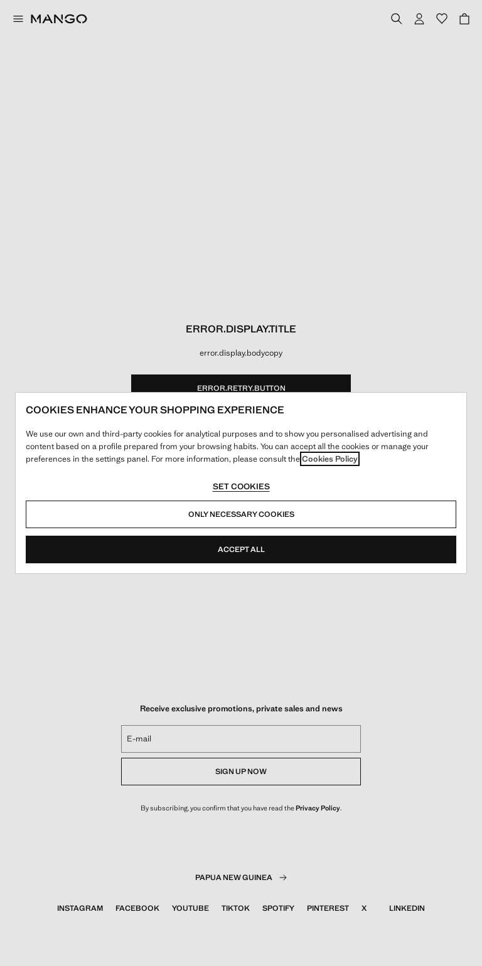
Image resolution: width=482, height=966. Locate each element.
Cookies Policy (330, 459)
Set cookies (241, 486)
